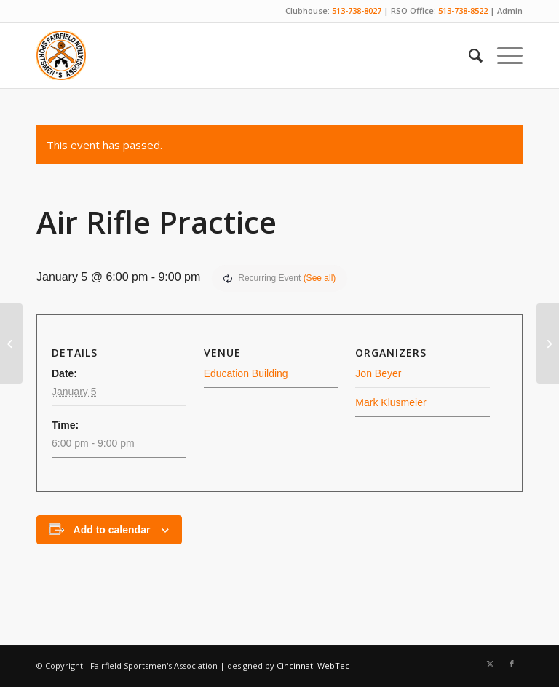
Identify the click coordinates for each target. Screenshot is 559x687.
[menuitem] (468, 55)
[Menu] (503, 55)
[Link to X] (490, 664)
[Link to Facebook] (512, 664)
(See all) (320, 278)
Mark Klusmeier (390, 402)
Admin (510, 10)
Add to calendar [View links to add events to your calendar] (112, 530)
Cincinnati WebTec (313, 665)
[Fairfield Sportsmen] (61, 55)
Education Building (246, 373)
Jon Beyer (378, 373)
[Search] (468, 55)
